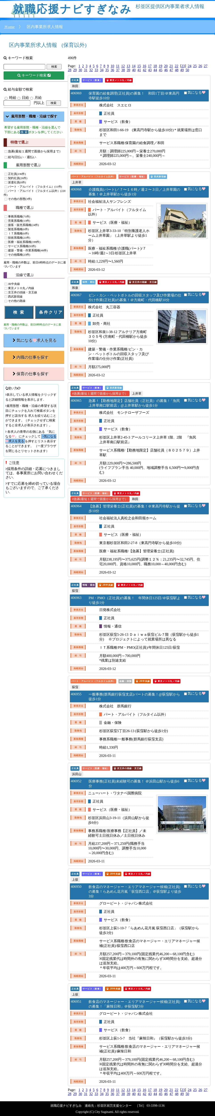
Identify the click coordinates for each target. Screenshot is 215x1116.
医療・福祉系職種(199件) (24, 242)
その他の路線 (16, 300)
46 (166, 70)
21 (171, 66)
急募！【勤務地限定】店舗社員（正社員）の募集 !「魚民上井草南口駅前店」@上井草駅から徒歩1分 (134, 403)
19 (160, 66)
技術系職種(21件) (19, 238)
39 (128, 70)
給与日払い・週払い (22, 157)
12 (123, 66)
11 (117, 66)
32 (91, 70)
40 (134, 70)
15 (139, 66)
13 (128, 66)
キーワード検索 (36, 75)
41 (139, 70)
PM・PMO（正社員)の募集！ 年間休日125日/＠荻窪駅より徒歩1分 (134, 600)
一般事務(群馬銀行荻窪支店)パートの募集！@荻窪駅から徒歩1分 (134, 696)
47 (171, 70)
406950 (76, 886)
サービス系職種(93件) (22, 246)
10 (112, 66)
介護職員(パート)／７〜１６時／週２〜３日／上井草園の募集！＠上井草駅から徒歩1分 (134, 192)
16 (144, 66)
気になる (196, 92)
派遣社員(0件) (17, 182)
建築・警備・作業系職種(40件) (28, 250)
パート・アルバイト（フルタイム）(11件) (35, 186)
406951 (76, 1001)
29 (75, 70)
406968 (76, 189)
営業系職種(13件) (19, 221)
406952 (76, 781)
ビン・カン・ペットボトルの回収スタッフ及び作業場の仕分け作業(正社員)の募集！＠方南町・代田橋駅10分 (135, 297)
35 (107, 70)
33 (96, 70)
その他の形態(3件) (20, 199)
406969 (76, 93)
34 (101, 70)
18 (155, 66)
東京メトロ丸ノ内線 (21, 288)
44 (155, 70)
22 (176, 66)
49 (182, 70)
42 (144, 70)
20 (165, 66)
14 (133, 66)
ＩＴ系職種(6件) (18, 233)
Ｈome (9, 27)
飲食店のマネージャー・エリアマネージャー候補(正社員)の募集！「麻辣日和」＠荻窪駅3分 (134, 1004)
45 (160, 70)
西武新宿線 (15, 296)
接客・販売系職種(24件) (23, 225)
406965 (76, 400)
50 (187, 70)
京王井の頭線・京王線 (22, 292)
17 (149, 66)
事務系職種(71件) (19, 216)
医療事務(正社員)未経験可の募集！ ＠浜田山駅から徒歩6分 (134, 783)
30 (80, 70)
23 (183, 66)
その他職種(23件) (19, 255)
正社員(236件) (17, 174)
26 (200, 66)
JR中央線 (14, 284)
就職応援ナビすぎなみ (72, 9)
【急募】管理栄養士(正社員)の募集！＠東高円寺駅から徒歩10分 (134, 508)
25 (195, 66)
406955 (76, 694)
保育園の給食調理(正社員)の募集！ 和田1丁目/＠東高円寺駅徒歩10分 (134, 95)
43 (150, 70)
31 (85, 70)
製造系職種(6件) (18, 229)
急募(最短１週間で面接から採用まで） (35, 151)
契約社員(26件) (17, 178)
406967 (76, 295)
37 (118, 70)
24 (189, 66)
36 (112, 70)
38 (123, 70)
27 (205, 66)
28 (69, 70)
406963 (76, 598)
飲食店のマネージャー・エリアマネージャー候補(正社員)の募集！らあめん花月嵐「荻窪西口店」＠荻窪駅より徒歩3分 (135, 891)
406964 (76, 506)
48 (176, 70)
